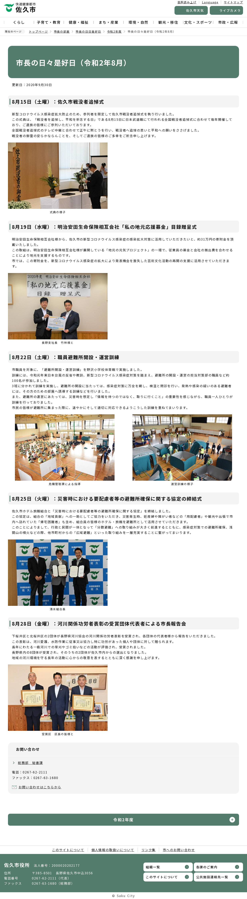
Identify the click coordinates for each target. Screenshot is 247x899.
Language (210, 2)
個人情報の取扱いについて (112, 849)
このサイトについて (68, 849)
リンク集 (148, 849)
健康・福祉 (79, 22)
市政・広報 (228, 22)
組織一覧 (153, 867)
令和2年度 (114, 31)
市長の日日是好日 (88, 31)
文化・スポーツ (198, 22)
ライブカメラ (230, 10)
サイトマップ (233, 2)
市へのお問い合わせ (179, 849)
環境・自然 (138, 22)
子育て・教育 (49, 22)
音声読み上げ (187, 2)
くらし (19, 22)
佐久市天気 (195, 10)
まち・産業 (109, 22)
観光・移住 (168, 22)
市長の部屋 (62, 31)
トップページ (38, 31)
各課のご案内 (207, 867)
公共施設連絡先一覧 (212, 876)
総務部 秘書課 (30, 762)
